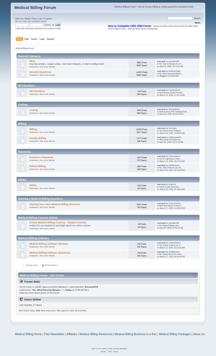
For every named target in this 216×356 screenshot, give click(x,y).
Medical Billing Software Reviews (48, 244)
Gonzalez (173, 128)
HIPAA (33, 185)
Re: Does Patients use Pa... (171, 168)
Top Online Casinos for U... (170, 245)
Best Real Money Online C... (171, 206)
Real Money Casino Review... (171, 93)
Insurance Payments (41, 157)
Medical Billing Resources (96, 334)
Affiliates (71, 334)
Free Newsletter (54, 334)
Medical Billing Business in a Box (136, 334)
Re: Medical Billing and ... (170, 225)
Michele (52, 67)
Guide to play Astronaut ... (170, 187)
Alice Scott (43, 67)
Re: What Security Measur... (171, 74)
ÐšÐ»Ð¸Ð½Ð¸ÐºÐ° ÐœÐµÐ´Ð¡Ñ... (173, 112)
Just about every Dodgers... (171, 131)
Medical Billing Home (28, 334)
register (48, 19)
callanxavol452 (175, 137)
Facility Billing (37, 138)
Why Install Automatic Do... (170, 140)
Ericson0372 (91, 287)
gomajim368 (174, 61)
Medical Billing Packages (175, 334)
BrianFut (172, 184)
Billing (33, 129)
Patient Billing (37, 166)
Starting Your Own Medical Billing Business (54, 204)
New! (32, 61)
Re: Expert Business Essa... (171, 254)
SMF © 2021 (107, 349)
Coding (33, 110)
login (40, 19)
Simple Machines (120, 349)
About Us (199, 334)
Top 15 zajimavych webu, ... (170, 159)
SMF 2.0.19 (96, 349)
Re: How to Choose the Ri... (171, 64)
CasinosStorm (175, 90)
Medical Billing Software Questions (49, 252)
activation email (39, 21)
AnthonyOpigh (175, 71)
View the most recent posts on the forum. (39, 293)
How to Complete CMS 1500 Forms (129, 25)
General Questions (40, 72)
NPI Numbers (37, 91)
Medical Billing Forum (35, 7)
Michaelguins (174, 109)
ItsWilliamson (174, 165)
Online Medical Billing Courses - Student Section (57, 222)
